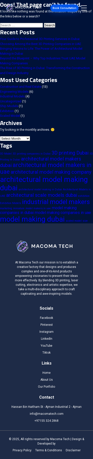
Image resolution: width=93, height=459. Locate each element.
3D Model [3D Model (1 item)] (6, 153)
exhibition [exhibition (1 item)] (84, 196)
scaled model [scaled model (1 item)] (74, 220)
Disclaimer (73, 450)
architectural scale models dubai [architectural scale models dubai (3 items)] (41, 195)
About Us (46, 379)
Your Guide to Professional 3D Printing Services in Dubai (40, 39)
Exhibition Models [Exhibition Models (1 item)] (10, 203)
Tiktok (46, 352)
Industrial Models (12, 96)
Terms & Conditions (48, 450)
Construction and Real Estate (20, 86)
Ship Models (9, 106)
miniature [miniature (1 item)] (19, 208)
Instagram (46, 332)
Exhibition (7, 111)
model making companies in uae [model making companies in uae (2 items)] (63, 212)
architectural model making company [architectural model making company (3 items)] (51, 172)
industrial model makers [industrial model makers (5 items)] (56, 202)
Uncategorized (10, 101)
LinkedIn (46, 338)
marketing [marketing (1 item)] (6, 208)
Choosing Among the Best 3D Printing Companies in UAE (40, 44)
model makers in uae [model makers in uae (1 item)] (38, 208)
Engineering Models (14, 91)
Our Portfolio (46, 386)
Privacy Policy (22, 450)
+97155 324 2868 (46, 420)
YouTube (46, 345)
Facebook (46, 318)
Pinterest (46, 325)
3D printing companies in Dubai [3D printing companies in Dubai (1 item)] (32, 153)
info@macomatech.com (46, 414)
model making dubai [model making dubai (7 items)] (32, 219)
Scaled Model (10, 116)
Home (46, 373)
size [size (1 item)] (85, 220)
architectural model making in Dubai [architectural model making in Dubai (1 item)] (40, 189)
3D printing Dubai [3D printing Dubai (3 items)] (70, 153)
